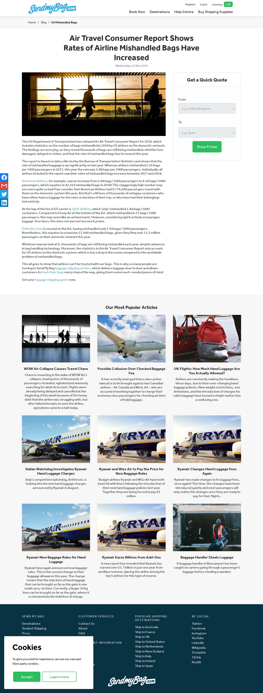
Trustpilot (199, 652)
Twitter (197, 623)
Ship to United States (150, 641)
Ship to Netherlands (149, 646)
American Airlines (34, 181)
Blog (44, 22)
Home (32, 22)
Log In (203, 4)
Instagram (199, 633)
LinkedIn (198, 643)
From (182, 99)
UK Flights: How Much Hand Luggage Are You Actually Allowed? (207, 370)
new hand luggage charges (67, 483)
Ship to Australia (146, 627)
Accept (27, 677)
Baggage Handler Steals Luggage (206, 557)
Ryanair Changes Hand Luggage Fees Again (207, 471)
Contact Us (87, 623)
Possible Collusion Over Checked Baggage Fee (131, 370)
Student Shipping (34, 628)
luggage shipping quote (51, 279)
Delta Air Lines (32, 228)
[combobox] (207, 108)
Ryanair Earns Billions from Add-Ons (131, 557)
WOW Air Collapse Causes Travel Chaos (56, 368)
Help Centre (184, 12)
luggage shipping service (73, 268)
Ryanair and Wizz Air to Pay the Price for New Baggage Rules (131, 471)
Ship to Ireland (145, 661)
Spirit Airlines (81, 209)
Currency (222, 4)
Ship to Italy (143, 656)
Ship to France (145, 632)
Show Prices (207, 146)
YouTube (198, 638)
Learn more (59, 677)
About (83, 628)
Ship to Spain (144, 666)
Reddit (196, 662)
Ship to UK (142, 637)
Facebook (199, 628)
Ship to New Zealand (149, 651)
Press (26, 633)
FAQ (82, 633)
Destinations (160, 12)
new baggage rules (57, 570)
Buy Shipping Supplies (215, 12)
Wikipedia (199, 648)
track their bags (52, 272)
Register (190, 4)
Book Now (137, 12)
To (180, 122)
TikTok (196, 657)
